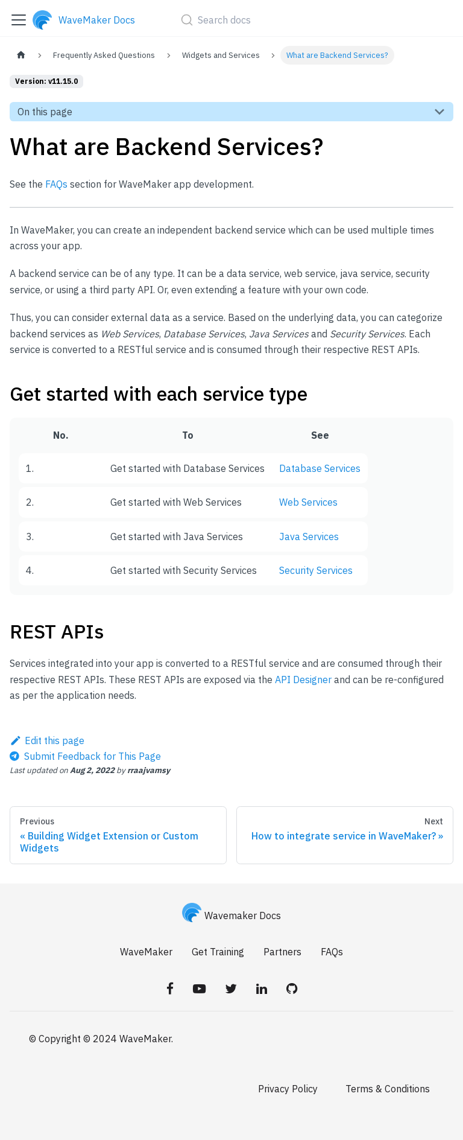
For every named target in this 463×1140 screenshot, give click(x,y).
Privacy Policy (288, 1089)
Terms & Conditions (387, 1089)
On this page (44, 112)
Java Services (309, 536)
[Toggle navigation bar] (19, 20)
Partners (282, 952)
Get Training (218, 952)
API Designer (303, 679)
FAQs (56, 184)
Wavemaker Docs (231, 915)
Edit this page (47, 740)
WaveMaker (146, 952)
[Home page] (21, 55)
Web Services (308, 502)
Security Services (316, 570)
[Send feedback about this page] (85, 756)
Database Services (320, 468)
